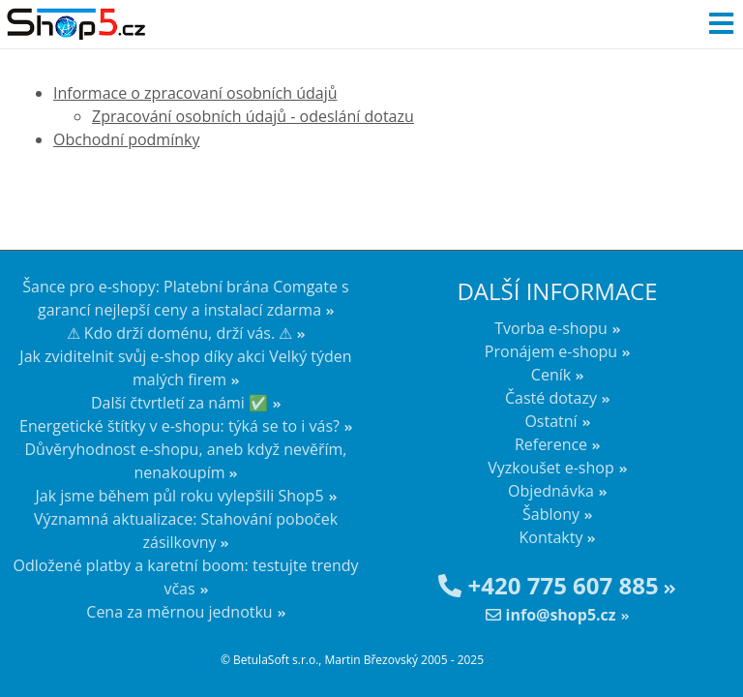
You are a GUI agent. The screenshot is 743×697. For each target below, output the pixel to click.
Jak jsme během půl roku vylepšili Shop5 (179, 495)
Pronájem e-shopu (551, 351)
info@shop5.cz (550, 614)
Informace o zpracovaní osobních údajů (195, 93)
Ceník (551, 374)
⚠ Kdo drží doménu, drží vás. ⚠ (180, 333)
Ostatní (550, 421)
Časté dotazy (551, 398)
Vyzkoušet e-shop (550, 467)
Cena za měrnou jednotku (179, 611)
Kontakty (551, 537)
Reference (551, 444)
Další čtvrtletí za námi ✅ (179, 402)
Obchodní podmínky (126, 139)
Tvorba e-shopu (551, 328)
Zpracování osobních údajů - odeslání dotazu (253, 116)
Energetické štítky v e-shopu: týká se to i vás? (179, 426)
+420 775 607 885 (548, 585)
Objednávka (551, 490)
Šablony (551, 514)
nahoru (714, 648)
